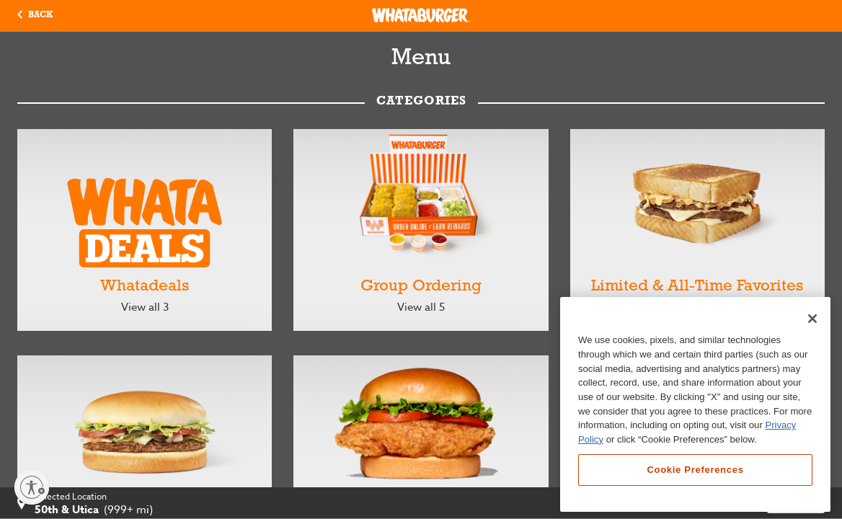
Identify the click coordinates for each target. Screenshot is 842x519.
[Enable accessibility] (31, 487)
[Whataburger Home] (421, 15)
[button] (35, 16)
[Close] (812, 318)
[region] (695, 404)
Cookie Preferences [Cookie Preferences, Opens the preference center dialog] (695, 469)
